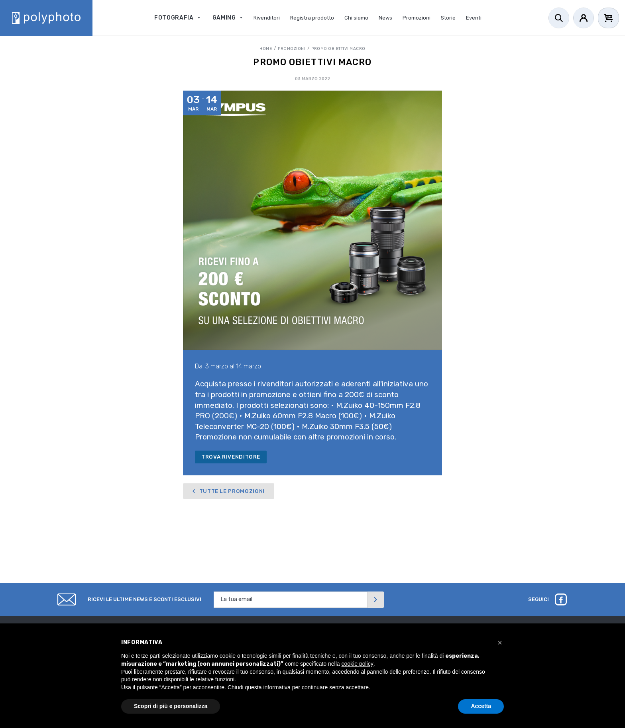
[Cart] (608, 18)
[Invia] (375, 600)
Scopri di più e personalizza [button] (170, 706)
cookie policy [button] (357, 664)
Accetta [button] (481, 706)
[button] (499, 642)
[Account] (583, 18)
